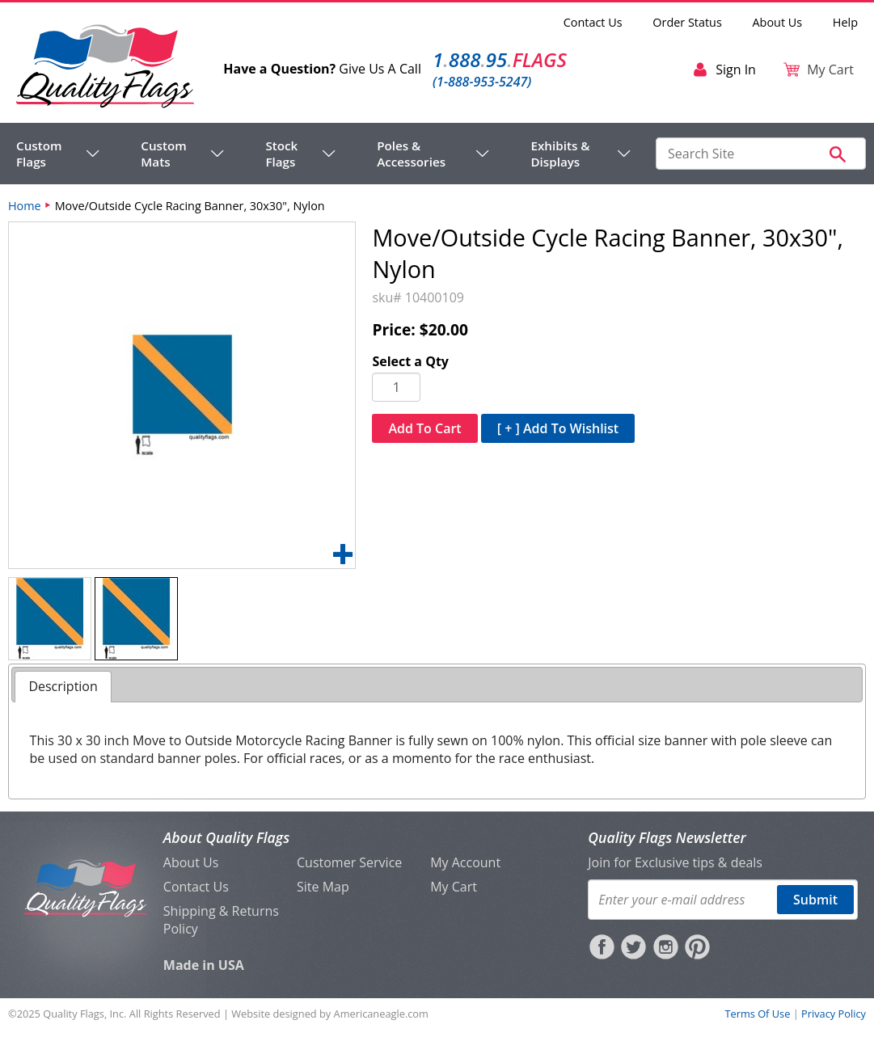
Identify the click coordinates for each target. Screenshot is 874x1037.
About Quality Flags (226, 837)
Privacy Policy (833, 1013)
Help (845, 22)
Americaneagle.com (381, 1013)
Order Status (686, 22)
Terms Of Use (757, 1013)
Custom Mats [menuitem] (163, 153)
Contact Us (593, 22)
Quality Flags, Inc (83, 1013)
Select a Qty (410, 361)
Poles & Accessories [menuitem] (411, 153)
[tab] (63, 686)
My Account (465, 862)
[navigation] (324, 153)
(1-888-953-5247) (482, 82)
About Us (778, 22)
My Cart (453, 887)
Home (24, 205)
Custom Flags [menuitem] (38, 153)
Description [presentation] (62, 686)
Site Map (323, 887)
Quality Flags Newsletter (666, 837)
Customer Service (349, 862)
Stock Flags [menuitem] (281, 153)
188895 (500, 59)
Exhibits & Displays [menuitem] (559, 153)
